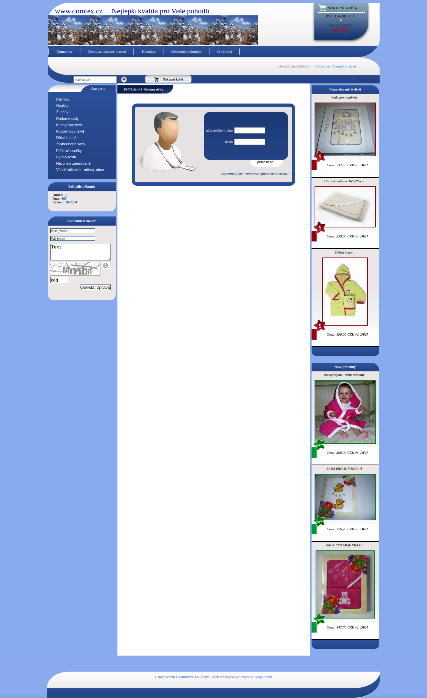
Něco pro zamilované (73, 163)
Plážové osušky (69, 151)
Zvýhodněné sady (70, 144)
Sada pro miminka (344, 97)
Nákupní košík (343, 8)
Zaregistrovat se (344, 66)
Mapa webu (263, 677)
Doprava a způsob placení (107, 51)
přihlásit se (322, 66)
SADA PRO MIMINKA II (344, 469)
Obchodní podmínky (186, 51)
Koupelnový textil (70, 131)
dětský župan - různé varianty (344, 375)
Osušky (62, 106)
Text (83, 254)
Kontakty (148, 51)
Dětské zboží (67, 138)
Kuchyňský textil (69, 125)
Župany (62, 112)
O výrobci (224, 51)
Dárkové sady (67, 119)
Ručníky (63, 99)
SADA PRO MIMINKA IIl (344, 545)
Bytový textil (66, 157)
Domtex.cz (65, 51)
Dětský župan (344, 252)
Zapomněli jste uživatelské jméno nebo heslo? (255, 174)
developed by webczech (236, 677)
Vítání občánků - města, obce (80, 170)
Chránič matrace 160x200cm (344, 181)
